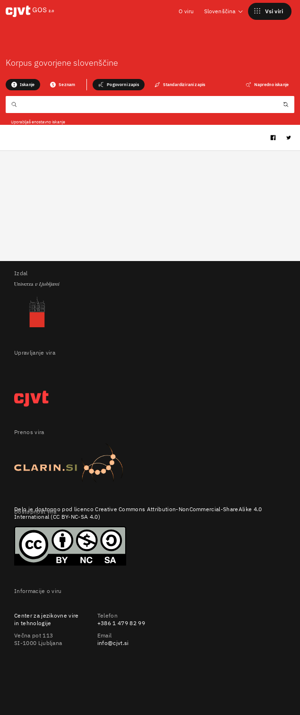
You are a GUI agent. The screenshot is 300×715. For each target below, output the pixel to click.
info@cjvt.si (113, 642)
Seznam (62, 84)
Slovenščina (224, 11)
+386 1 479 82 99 (121, 623)
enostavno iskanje (48, 121)
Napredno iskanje (267, 84)
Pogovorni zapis (118, 84)
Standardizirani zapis (179, 84)
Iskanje (22, 84)
